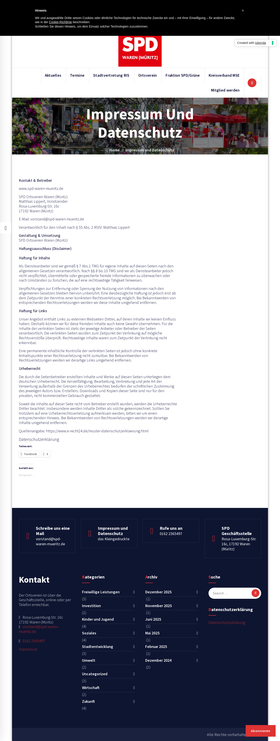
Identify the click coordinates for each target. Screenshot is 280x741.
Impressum (28, 649)
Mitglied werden (225, 90)
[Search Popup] (252, 82)
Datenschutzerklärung (226, 622)
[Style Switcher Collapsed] (5, 227)
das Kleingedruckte (114, 538)
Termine (77, 75)
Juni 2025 (153, 619)
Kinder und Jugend (98, 619)
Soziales (89, 632)
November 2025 (158, 605)
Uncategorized (94, 673)
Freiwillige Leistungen (101, 591)
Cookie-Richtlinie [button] (60, 22)
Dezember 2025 (158, 591)
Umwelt (88, 660)
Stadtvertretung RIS (111, 75)
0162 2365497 (171, 533)
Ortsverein (147, 75)
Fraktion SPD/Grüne (183, 75)
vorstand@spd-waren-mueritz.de (50, 541)
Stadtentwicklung (97, 646)
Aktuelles (53, 75)
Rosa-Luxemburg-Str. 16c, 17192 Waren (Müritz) (239, 543)
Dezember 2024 (158, 660)
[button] (242, 10)
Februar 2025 (156, 646)
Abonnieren (260, 731)
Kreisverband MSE (224, 75)
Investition (91, 605)
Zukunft (88, 701)
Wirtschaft (91, 687)
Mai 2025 (152, 632)
